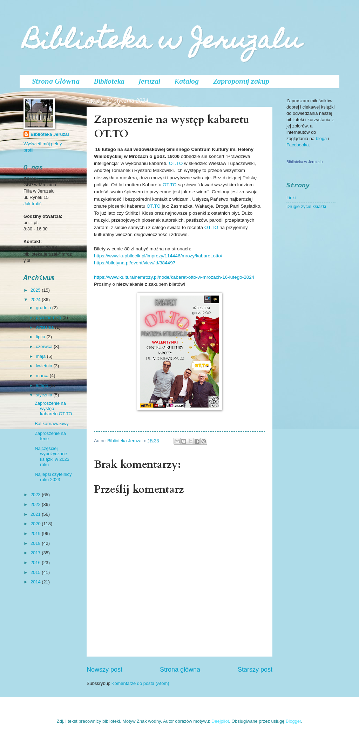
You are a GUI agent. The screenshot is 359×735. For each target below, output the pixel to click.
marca (42, 375)
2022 (36, 504)
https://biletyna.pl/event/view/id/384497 (134, 262)
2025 (36, 290)
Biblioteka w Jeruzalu (162, 42)
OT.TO (176, 163)
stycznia (44, 394)
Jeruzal (149, 81)
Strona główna (180, 669)
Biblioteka (109, 81)
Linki (291, 197)
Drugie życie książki (306, 206)
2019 (36, 533)
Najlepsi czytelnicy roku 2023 (53, 477)
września (45, 327)
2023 (36, 494)
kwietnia (44, 365)
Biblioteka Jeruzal (50, 134)
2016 (36, 562)
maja (41, 356)
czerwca (45, 346)
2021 (36, 514)
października (49, 317)
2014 (36, 581)
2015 (36, 572)
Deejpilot (220, 721)
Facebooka (297, 144)
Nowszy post (104, 669)
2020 (36, 523)
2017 (36, 552)
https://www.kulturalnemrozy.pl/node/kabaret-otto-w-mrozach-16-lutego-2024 (174, 277)
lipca (41, 336)
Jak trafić (32, 203)
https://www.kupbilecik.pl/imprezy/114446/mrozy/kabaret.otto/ (158, 255)
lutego (42, 385)
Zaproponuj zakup (241, 81)
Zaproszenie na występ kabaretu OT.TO (53, 409)
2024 (36, 299)
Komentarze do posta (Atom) (140, 683)
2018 (36, 543)
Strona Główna (56, 81)
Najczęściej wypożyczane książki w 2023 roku (52, 456)
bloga (322, 138)
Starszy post (255, 669)
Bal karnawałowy (52, 423)
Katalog (187, 81)
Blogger (293, 721)
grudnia (44, 307)
